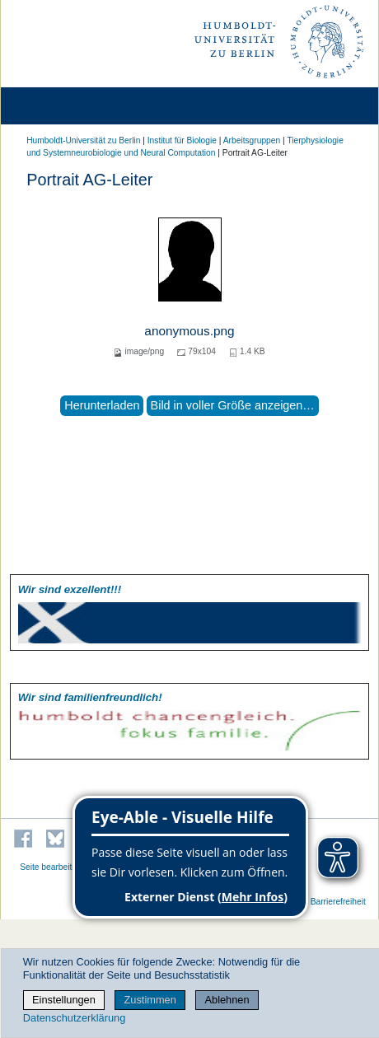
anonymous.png (189, 331)
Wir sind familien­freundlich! (90, 697)
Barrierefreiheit (338, 901)
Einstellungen (64, 1000)
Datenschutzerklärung (74, 1018)
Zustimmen (150, 1000)
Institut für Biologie (182, 140)
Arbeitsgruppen (251, 140)
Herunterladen (101, 405)
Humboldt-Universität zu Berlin (83, 140)
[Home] (59, 105)
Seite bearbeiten (51, 867)
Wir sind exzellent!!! (69, 589)
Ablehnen (227, 1000)
